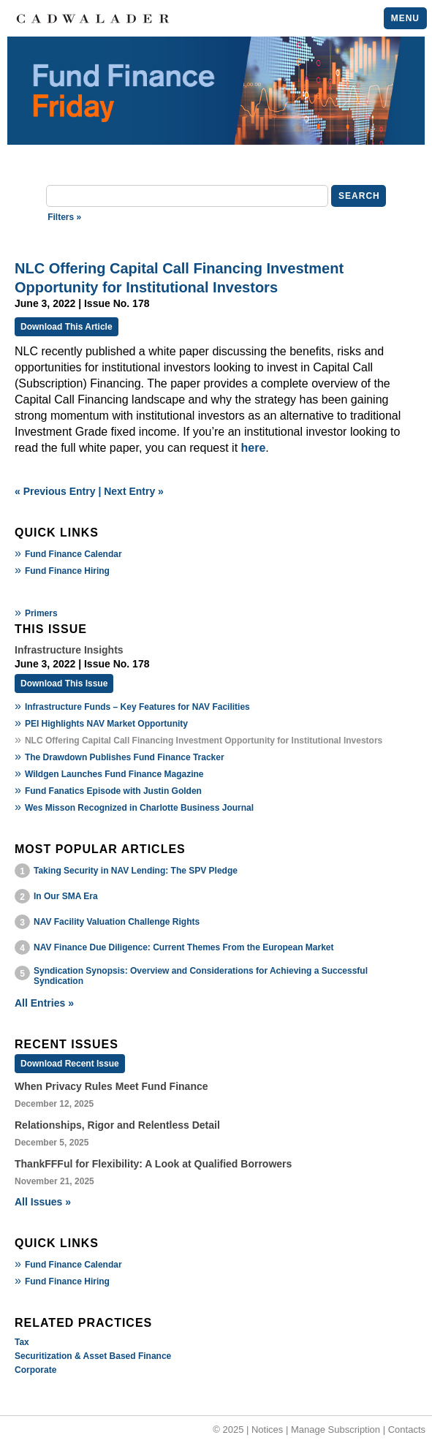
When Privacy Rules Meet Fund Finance (111, 1086)
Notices (267, 1429)
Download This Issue (63, 683)
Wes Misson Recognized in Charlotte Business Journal (139, 808)
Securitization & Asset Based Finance (93, 1356)
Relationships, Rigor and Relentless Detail (117, 1125)
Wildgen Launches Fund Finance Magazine (114, 774)
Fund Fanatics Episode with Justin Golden (113, 791)
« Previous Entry (55, 491)
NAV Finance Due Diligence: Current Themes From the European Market (184, 947)
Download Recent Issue (69, 1064)
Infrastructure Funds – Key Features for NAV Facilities (137, 707)
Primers (41, 613)
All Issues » (43, 1202)
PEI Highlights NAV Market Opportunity (106, 724)
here (253, 448)
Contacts (406, 1429)
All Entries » (44, 1003)
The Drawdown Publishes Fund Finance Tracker (124, 757)
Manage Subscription (335, 1429)
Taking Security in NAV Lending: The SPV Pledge (136, 871)
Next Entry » (134, 491)
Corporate (35, 1370)
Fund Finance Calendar (73, 554)
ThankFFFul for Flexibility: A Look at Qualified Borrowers (153, 1164)
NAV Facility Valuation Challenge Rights (117, 922)
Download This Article (66, 327)
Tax (22, 1342)
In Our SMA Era (66, 896)
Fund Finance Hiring (67, 571)
